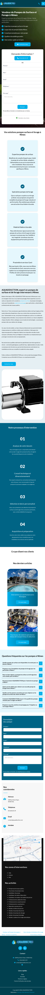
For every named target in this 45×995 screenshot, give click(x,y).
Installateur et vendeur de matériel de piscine (20, 897)
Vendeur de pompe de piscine (16, 910)
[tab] (22, 663)
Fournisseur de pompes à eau (16, 891)
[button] (39, 3)
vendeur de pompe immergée (16, 915)
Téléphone (6, 86)
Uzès (10, 873)
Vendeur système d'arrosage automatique (19, 917)
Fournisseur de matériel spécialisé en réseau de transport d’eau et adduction (22, 636)
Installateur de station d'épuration (17, 895)
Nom (4, 72)
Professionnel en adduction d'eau (17, 899)
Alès (10, 877)
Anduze (11, 875)
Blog (22, 974)
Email (5, 79)
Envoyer (22, 107)
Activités (22, 976)
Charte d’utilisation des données (22, 981)
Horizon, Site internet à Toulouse (25, 992)
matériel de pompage (20, 303)
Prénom (5, 65)
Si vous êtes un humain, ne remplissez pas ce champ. (16, 111)
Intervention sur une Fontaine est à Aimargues (22, 595)
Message (6, 93)
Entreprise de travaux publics (16, 888)
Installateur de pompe (14, 893)
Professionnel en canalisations (16, 904)
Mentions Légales (22, 979)
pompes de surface (25, 301)
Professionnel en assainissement (17, 902)
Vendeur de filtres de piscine (16, 908)
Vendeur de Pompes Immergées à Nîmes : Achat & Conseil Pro (11, 932)
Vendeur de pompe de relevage (17, 913)
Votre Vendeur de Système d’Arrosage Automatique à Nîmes (33, 932)
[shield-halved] (17, 118)
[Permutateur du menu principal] (43, 3)
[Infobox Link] (11, 799)
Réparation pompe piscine (15, 906)
